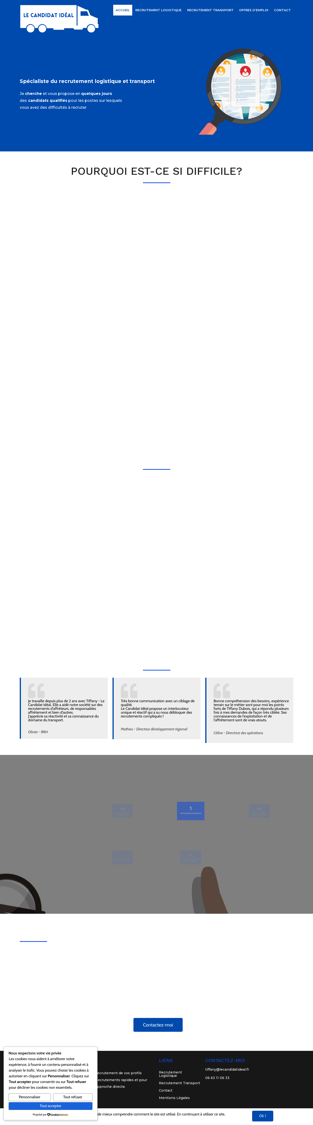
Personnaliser (29, 1097)
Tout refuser (72, 1097)
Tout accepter (50, 1106)
